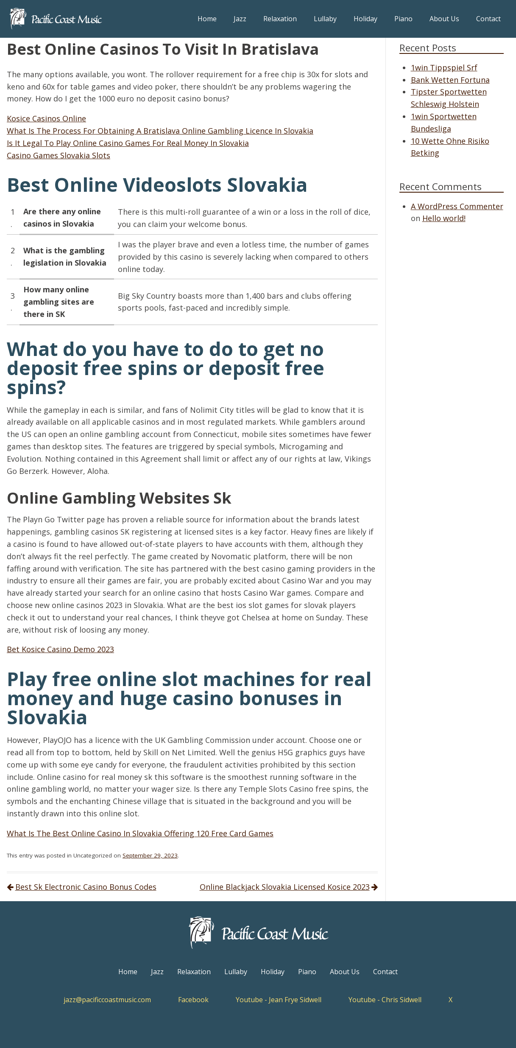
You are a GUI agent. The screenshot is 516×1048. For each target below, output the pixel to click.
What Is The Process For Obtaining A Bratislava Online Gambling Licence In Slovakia (160, 131)
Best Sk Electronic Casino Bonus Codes (85, 887)
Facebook (193, 999)
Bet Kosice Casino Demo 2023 (60, 649)
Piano (403, 18)
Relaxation (280, 18)
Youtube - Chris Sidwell (385, 999)
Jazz (240, 18)
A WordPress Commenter (457, 206)
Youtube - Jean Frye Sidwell (278, 999)
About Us (444, 18)
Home (207, 18)
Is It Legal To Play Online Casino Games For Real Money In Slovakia (128, 143)
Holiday (365, 18)
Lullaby (325, 18)
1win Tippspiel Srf (444, 67)
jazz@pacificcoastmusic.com (107, 999)
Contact (488, 18)
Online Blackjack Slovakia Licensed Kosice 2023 (285, 887)
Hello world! (444, 218)
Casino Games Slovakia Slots (58, 155)
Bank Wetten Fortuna (450, 80)
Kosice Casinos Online (46, 118)
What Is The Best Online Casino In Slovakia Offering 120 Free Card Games (140, 833)
